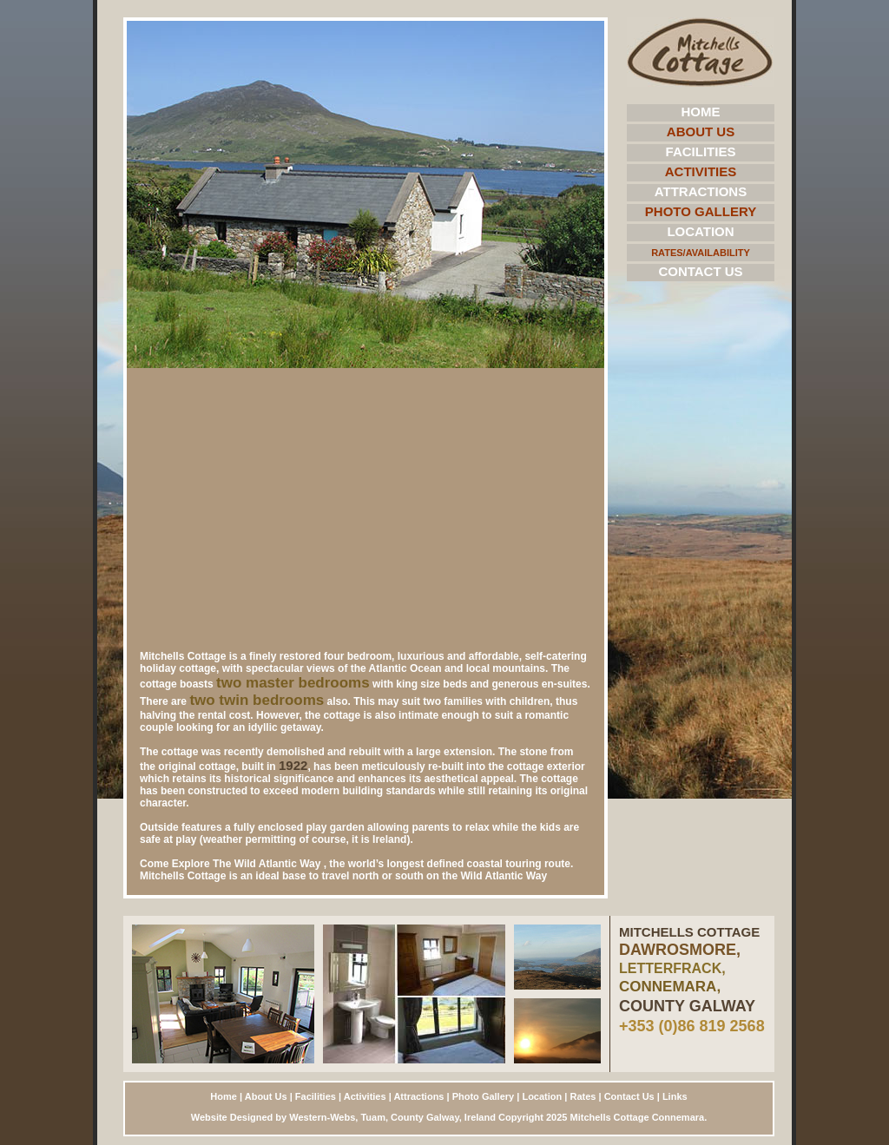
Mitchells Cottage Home (700, 52)
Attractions (701, 191)
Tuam (372, 1117)
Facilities (701, 151)
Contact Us (700, 271)
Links (675, 1096)
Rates (583, 1096)
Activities (701, 171)
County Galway (425, 1117)
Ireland (480, 1117)
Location (700, 231)
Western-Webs (322, 1117)
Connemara (678, 1117)
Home (701, 111)
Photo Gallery (700, 211)
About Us (700, 131)
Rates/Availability (700, 252)
